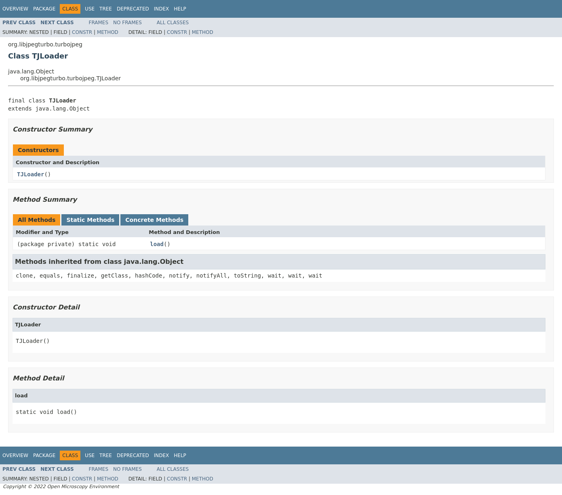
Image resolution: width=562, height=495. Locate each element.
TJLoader (30, 174)
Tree (105, 9)
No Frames (127, 22)
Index (161, 9)
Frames (99, 22)
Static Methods (90, 220)
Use (90, 9)
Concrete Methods (154, 220)
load (157, 244)
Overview (15, 9)
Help (180, 9)
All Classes (173, 22)
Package (44, 9)
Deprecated (133, 9)
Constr (82, 32)
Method (107, 32)
